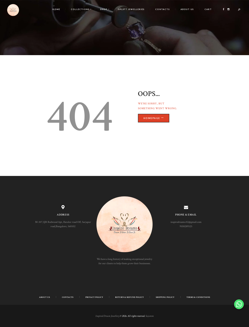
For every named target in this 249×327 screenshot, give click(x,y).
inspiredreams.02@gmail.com (186, 222)
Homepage (152, 118)
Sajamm (149, 316)
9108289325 (186, 226)
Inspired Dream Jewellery (107, 316)
